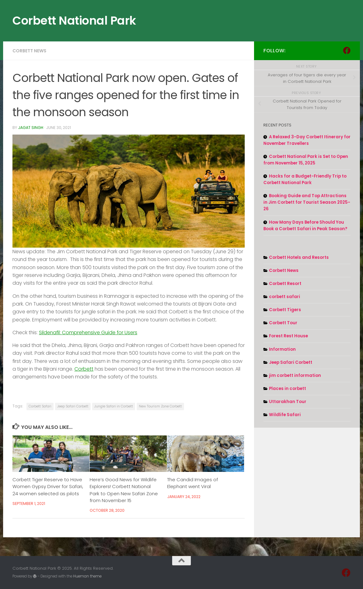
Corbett (83, 369)
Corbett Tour (283, 323)
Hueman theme (87, 576)
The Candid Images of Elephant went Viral (192, 483)
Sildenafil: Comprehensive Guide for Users (88, 332)
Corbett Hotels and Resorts (299, 257)
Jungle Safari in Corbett (113, 406)
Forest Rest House (288, 336)
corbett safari (284, 297)
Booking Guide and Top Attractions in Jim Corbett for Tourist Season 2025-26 (306, 202)
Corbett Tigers (285, 310)
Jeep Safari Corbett (72, 406)
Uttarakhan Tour (287, 402)
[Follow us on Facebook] (347, 50)
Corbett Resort (285, 284)
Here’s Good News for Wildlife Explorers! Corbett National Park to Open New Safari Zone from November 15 (124, 490)
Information (282, 349)
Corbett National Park (74, 20)
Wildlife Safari (285, 415)
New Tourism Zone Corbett (160, 406)
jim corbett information (295, 375)
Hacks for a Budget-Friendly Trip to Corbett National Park (304, 179)
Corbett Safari (40, 406)
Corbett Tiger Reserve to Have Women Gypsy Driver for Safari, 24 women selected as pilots (47, 486)
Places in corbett (287, 389)
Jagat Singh (30, 127)
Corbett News (29, 51)
